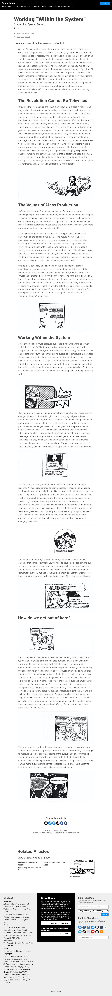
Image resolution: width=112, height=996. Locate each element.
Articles (7, 901)
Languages (42, 6)
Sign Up (105, 914)
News (24, 906)
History (12, 906)
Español (13, 956)
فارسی (6, 969)
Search (34, 6)
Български (20, 37)
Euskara (13, 967)
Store (29, 6)
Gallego (10, 980)
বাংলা (24, 972)
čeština (6, 967)
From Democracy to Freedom (15, 927)
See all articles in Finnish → (63, 6)
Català (28, 977)
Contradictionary (10, 930)
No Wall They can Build (24, 943)
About (50, 6)
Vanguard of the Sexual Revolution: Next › (67, 833)
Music (11, 917)
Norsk (24, 980)
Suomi (26, 961)
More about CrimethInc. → (60, 923)
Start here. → (65, 934)
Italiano (19, 956)
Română (18, 972)
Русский (7, 961)
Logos (17, 917)
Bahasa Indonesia (26, 964)
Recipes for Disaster (20, 933)
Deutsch (27, 37)
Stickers (26, 914)
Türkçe (25, 967)
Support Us (105, 3)
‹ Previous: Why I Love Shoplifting (42, 833)
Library (10, 6)
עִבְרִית (18, 975)
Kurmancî (17, 980)
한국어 (11, 972)
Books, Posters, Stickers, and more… (17, 951)
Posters (19, 914)
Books (4, 6)
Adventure (11, 904)
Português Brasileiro (18, 959)
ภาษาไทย (25, 975)
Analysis (19, 904)
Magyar (19, 967)
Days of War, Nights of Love (25, 33)
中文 (17, 964)
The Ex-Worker (9, 943)
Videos (6, 917)
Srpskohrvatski (24, 969)
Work (19, 930)
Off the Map (16, 938)
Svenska (7, 975)
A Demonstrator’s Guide (22, 909)
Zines (6, 914)
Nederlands (14, 969)
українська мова (10, 977)
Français (7, 959)
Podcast (7, 941)
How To (18, 906)
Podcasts (22, 6)
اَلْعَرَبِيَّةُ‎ (6, 972)
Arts (5, 904)
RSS (11, 901)
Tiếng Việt (21, 977)
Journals (11, 914)
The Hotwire (8, 946)
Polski (13, 961)
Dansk (13, 975)
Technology (8, 909)
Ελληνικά (19, 961)
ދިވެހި (5, 980)
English (6, 956)
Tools (16, 6)
